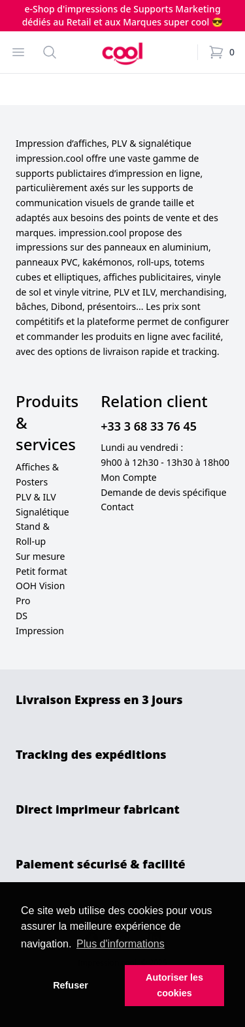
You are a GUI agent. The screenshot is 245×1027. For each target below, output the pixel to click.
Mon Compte (128, 477)
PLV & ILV (36, 497)
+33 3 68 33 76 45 (149, 426)
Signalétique (42, 512)
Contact (117, 506)
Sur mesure (40, 556)
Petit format (41, 571)
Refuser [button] (70, 985)
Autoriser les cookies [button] (174, 985)
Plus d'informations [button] (120, 943)
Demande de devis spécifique (163, 492)
